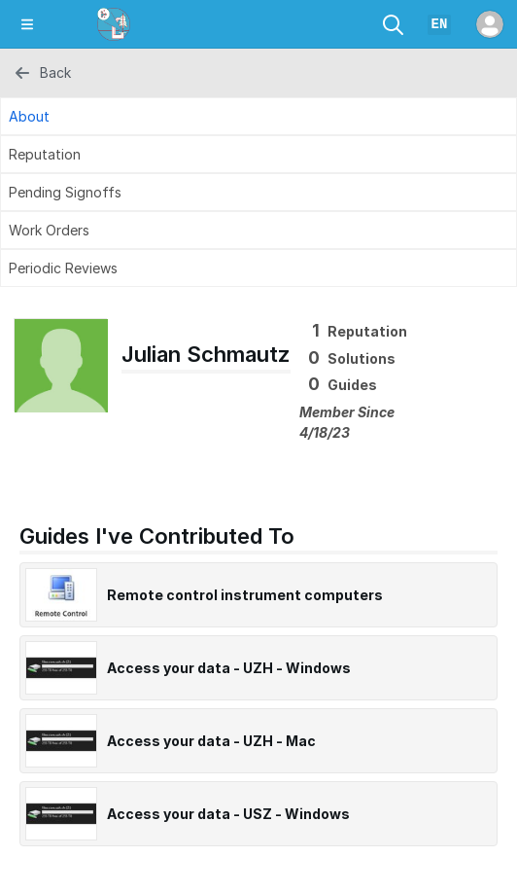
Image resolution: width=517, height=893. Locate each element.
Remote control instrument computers (245, 595)
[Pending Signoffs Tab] (258, 192)
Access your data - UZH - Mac (211, 740)
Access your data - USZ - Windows (228, 813)
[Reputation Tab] (258, 154)
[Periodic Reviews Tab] (258, 268)
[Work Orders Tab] (258, 230)
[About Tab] (258, 116)
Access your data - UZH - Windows (229, 668)
